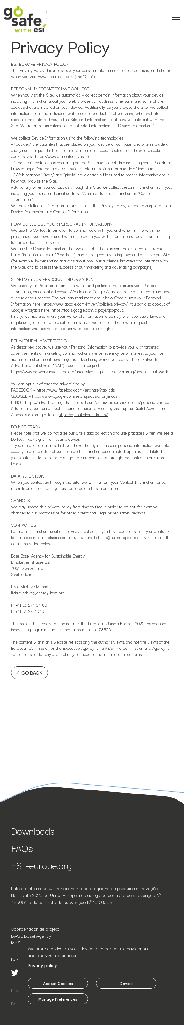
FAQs (22, 847)
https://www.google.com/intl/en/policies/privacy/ (85, 303)
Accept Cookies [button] (58, 983)
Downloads (33, 830)
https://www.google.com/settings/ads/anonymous (74, 395)
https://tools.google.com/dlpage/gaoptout (87, 309)
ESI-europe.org (41, 865)
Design (18, 1003)
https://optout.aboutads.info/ (83, 414)
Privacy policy (42, 965)
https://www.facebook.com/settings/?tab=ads (75, 389)
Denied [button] (126, 983)
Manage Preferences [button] (57, 998)
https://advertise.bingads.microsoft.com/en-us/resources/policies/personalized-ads (97, 402)
